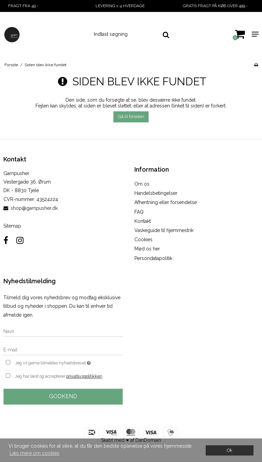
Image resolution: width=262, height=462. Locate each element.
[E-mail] (63, 349)
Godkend (63, 396)
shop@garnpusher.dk (34, 208)
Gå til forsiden (131, 116)
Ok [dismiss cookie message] (229, 450)
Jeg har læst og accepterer (58, 376)
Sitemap (12, 226)
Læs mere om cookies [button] (34, 453)
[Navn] (63, 331)
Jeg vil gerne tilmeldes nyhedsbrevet (69, 362)
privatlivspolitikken (84, 376)
